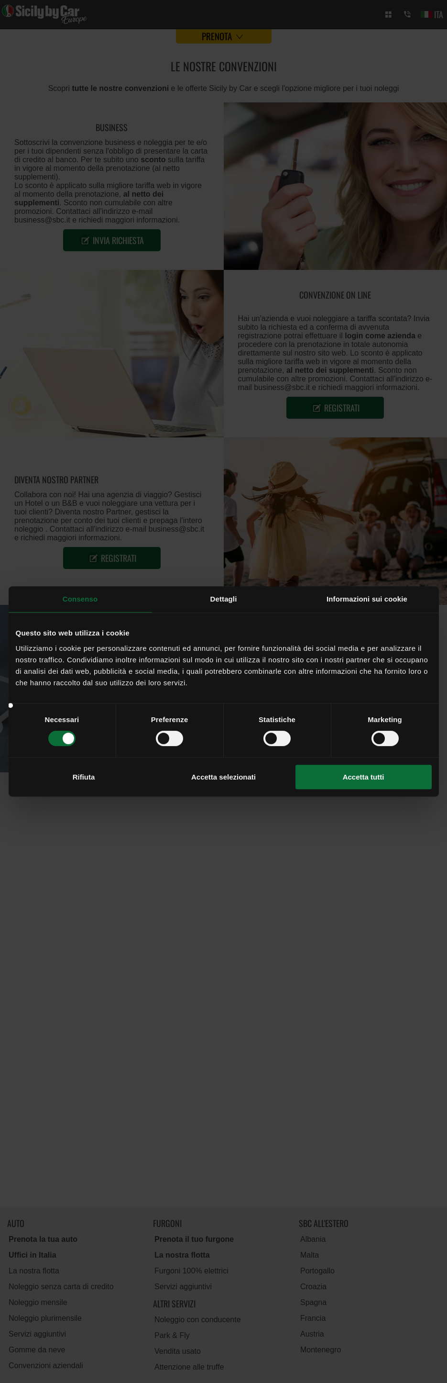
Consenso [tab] (80, 599)
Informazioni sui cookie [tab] (367, 599)
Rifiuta (84, 777)
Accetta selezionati (223, 777)
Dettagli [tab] (223, 599)
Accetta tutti (363, 777)
